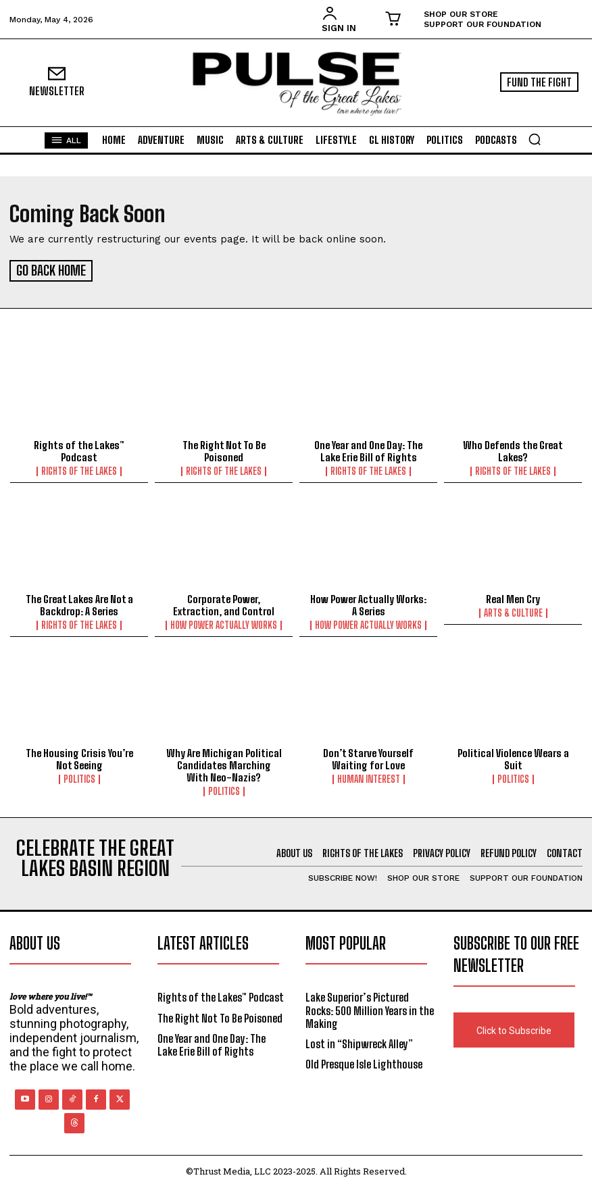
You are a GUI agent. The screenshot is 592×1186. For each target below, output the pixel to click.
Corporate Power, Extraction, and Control (223, 603)
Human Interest (368, 777)
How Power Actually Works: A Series (368, 603)
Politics (79, 777)
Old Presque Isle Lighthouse (363, 1062)
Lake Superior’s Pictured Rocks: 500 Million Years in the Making (369, 1008)
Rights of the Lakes (79, 469)
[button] (534, 139)
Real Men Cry (513, 597)
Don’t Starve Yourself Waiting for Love (368, 757)
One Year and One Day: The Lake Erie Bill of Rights (368, 449)
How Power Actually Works (223, 623)
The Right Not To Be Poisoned (224, 449)
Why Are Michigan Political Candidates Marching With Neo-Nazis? (224, 763)
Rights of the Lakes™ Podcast (79, 449)
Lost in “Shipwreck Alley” (359, 1041)
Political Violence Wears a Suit (513, 757)
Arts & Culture (513, 611)
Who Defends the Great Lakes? (513, 449)
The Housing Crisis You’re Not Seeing (79, 757)
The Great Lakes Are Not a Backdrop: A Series (79, 603)
